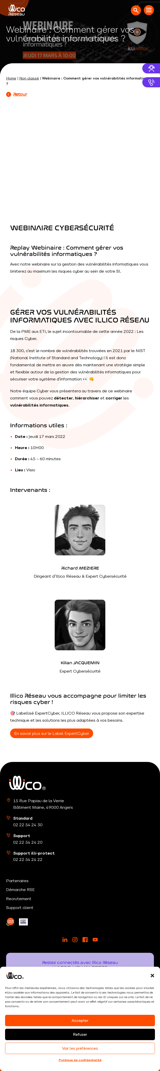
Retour (16, 94)
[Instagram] (75, 940)
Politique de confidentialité (80, 1060)
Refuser (80, 1034)
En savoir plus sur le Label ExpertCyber (51, 733)
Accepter (80, 1020)
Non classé (29, 78)
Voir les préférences (80, 1048)
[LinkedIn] (10, 922)
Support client (19, 907)
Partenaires (17, 880)
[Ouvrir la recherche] (136, 10)
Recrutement (18, 898)
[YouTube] (95, 940)
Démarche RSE (20, 889)
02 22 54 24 (28, 824)
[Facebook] (85, 940)
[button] (152, 975)
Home (11, 78)
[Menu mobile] (149, 10)
